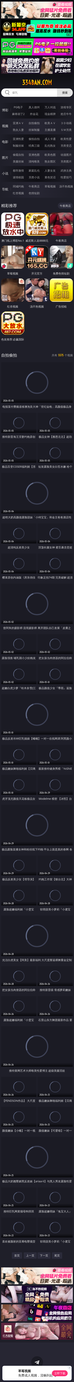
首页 (17, 1255)
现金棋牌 (50, 114)
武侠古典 (66, 170)
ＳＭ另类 (66, 130)
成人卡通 (50, 139)
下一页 (44, 1255)
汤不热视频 (66, 186)
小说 (5, 173)
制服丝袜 (18, 145)
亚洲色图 (34, 155)
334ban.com (37, 82)
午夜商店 (34, 186)
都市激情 (18, 170)
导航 (5, 189)
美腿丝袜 (18, 161)
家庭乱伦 (34, 170)
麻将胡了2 (18, 114)
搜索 (65, 92)
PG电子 (18, 107)
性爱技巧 (66, 177)
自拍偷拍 (34, 123)
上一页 (30, 1255)
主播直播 (50, 130)
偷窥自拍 (18, 155)
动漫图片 (66, 155)
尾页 (57, 1255)
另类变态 (66, 145)
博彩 (5, 110)
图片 (5, 157)
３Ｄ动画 (66, 123)
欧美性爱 (66, 139)
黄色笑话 (50, 177)
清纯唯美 (34, 161)
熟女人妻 (18, 130)
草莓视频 (50, 186)
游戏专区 (66, 107)
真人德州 (34, 107)
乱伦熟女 (50, 145)
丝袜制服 (34, 130)
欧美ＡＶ (50, 123)
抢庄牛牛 (66, 114)
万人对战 (50, 107)
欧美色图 (50, 155)
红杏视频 (18, 193)
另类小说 (34, 177)
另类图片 (66, 161)
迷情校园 (18, 177)
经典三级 (34, 145)
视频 (5, 126)
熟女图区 (50, 161)
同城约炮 (18, 186)
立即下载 (59, 1373)
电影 (5, 142)
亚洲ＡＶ (18, 123)
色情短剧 (34, 193)
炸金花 (34, 114)
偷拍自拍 (34, 139)
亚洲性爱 (18, 139)
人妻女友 (50, 170)
